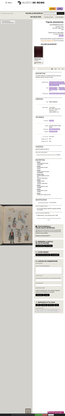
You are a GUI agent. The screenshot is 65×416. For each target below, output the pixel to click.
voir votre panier (59, 17)
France (55, 110)
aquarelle (52, 129)
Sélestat (62, 89)
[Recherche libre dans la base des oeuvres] (50, 13)
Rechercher (60, 13)
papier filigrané (53, 131)
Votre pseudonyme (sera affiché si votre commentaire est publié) (48, 278)
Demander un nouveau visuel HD (42, 235)
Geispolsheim (53, 88)
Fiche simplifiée (40, 245)
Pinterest (51, 305)
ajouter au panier (48, 17)
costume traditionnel (54, 83)
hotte (57, 85)
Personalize (51, 414)
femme (56, 82)
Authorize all (38, 414)
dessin (61, 35)
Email (56, 305)
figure (51, 82)
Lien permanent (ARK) (39, 308)
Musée (59, 9)
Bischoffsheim (53, 89)
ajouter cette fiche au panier (43, 255)
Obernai (61, 88)
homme (61, 82)
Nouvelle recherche (34, 13)
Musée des (52, 9)
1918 (58, 112)
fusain (57, 129)
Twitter (38, 305)
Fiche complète (48, 245)
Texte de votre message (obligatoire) (43, 266)
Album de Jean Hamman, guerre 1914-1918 (38, 59)
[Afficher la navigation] (6, 3)
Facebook (44, 305)
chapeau (52, 85)
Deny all (45, 414)
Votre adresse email (39, 283)
